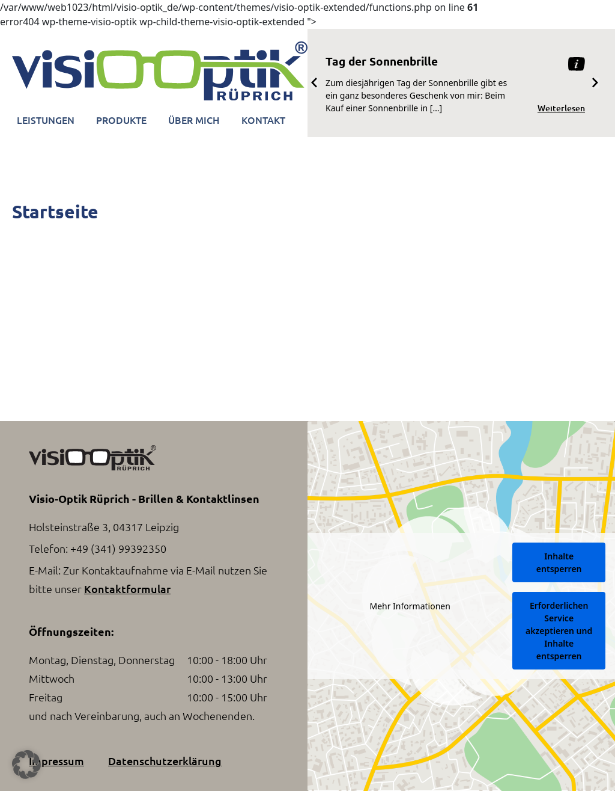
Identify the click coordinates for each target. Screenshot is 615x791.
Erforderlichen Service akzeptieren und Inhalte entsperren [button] (559, 631)
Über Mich (194, 119)
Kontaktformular (127, 589)
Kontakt (263, 119)
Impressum (56, 761)
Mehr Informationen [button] (409, 606)
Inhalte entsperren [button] (559, 562)
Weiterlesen (561, 108)
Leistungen (45, 119)
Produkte (121, 119)
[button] (26, 764)
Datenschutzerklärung (165, 761)
